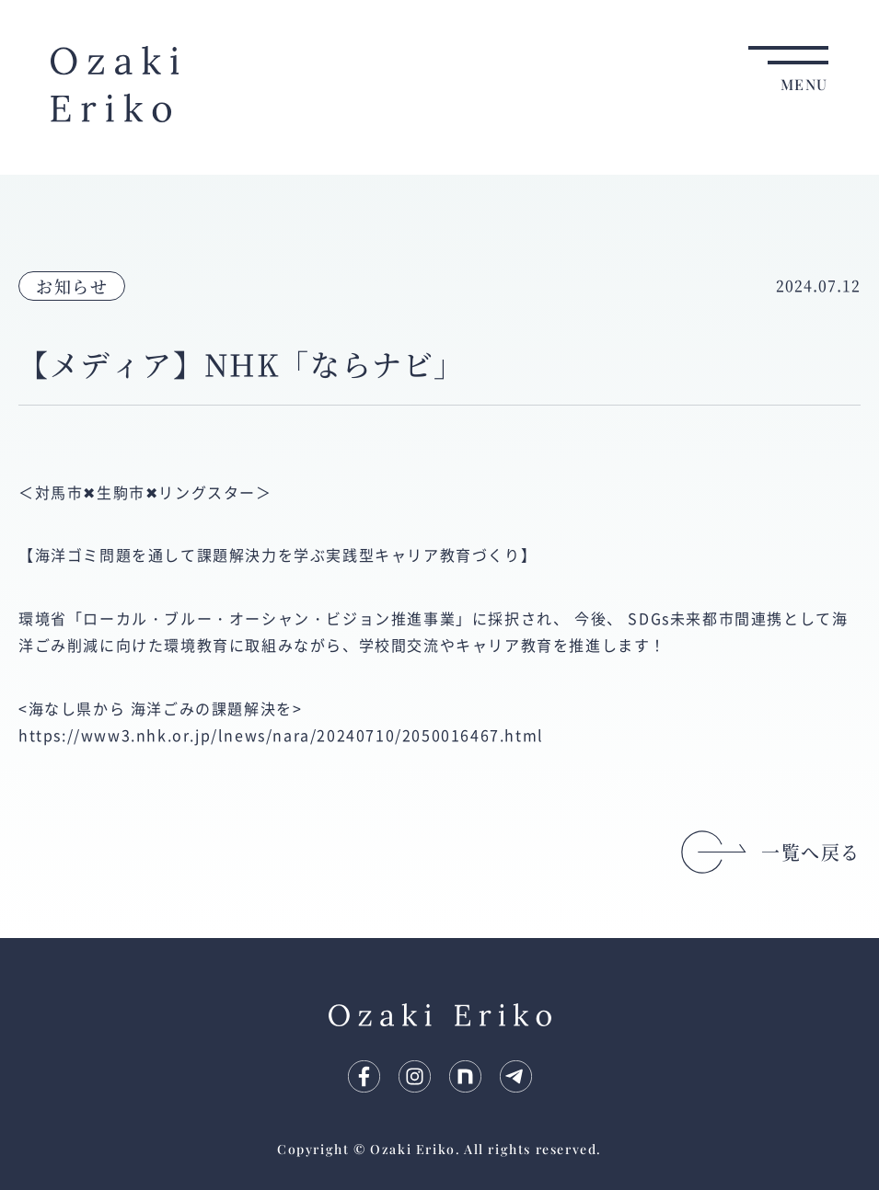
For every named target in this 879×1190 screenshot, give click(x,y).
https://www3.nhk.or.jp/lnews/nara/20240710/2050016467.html (281, 735)
